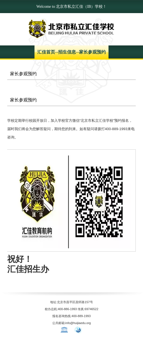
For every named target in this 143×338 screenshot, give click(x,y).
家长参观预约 (92, 52)
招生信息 (67, 52)
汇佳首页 (46, 52)
